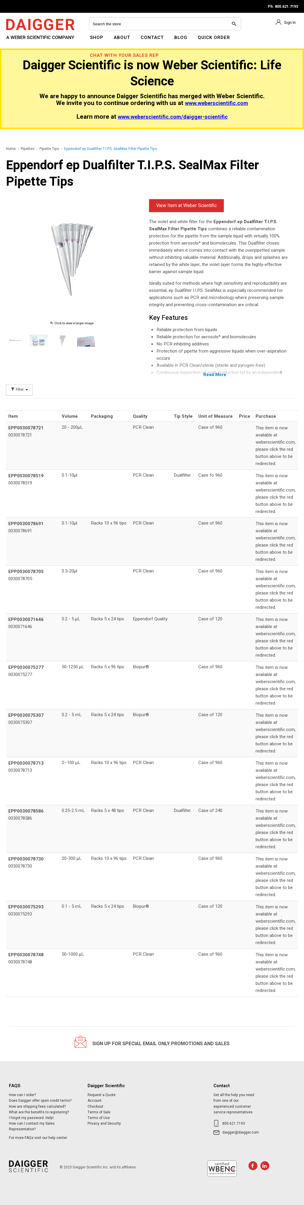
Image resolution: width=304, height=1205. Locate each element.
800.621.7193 (233, 1123)
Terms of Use (99, 1118)
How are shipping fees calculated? (37, 1106)
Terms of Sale (99, 1112)
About (122, 37)
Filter (19, 389)
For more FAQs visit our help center (38, 1137)
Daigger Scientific (22, 41)
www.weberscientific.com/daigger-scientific (173, 117)
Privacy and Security (104, 1123)
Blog (180, 37)
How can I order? (22, 1095)
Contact (152, 37)
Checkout (95, 1106)
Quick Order (214, 37)
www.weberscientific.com (216, 103)
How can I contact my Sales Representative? (32, 1126)
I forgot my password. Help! (31, 1118)
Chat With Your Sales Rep (124, 55)
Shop (96, 37)
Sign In (290, 22)
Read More (214, 374)
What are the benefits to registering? (39, 1112)
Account (95, 1100)
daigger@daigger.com (240, 1132)
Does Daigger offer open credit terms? (40, 1100)
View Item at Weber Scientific (186, 205)
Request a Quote (101, 1095)
